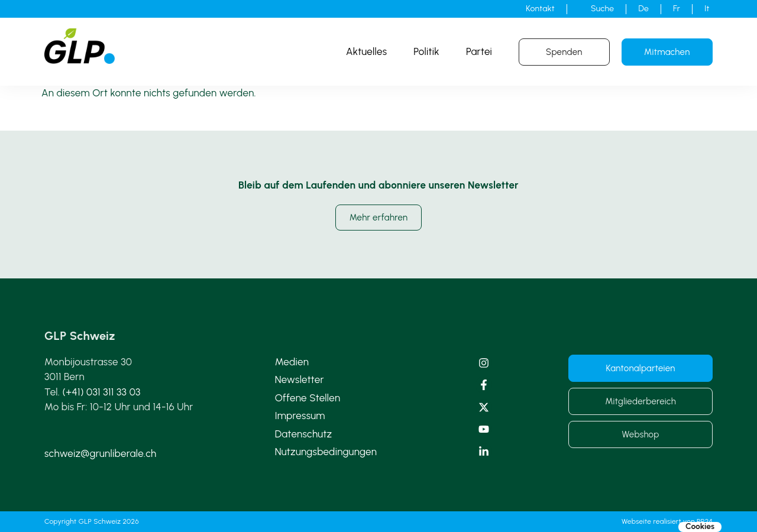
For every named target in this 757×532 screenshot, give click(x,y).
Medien (292, 362)
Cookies (699, 526)
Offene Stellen (308, 398)
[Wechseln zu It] (707, 9)
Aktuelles (366, 51)
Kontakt (540, 9)
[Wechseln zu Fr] (676, 9)
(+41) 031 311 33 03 (102, 392)
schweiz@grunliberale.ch (100, 453)
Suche (602, 9)
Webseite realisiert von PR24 (667, 521)
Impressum (300, 415)
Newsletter (299, 379)
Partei (479, 51)
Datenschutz (303, 434)
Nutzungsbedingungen (326, 452)
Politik (426, 51)
